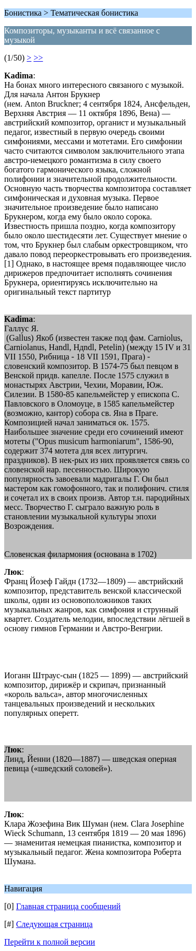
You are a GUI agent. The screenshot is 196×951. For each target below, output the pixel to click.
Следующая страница (54, 924)
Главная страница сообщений (68, 906)
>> (38, 57)
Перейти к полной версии (49, 941)
